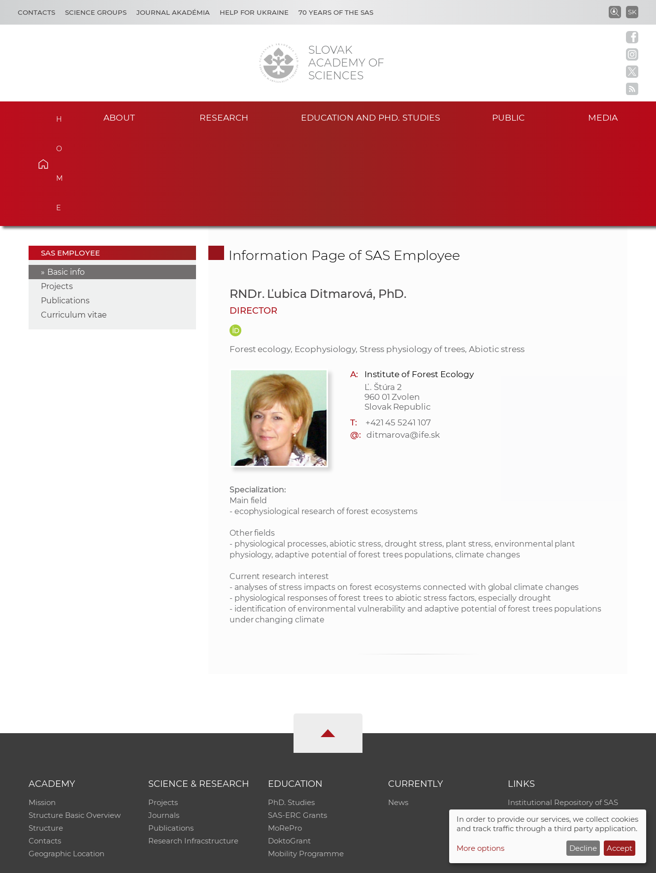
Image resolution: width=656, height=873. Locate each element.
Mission (42, 710)
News (398, 710)
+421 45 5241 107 (398, 330)
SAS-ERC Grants (297, 723)
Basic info (66, 180)
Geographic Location (66, 762)
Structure (46, 736)
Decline (583, 848)
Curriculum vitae (74, 223)
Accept (619, 848)
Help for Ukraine (254, 12)
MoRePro (285, 736)
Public (508, 117)
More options (480, 848)
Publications (65, 209)
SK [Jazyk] (632, 12)
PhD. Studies (291, 710)
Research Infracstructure (193, 749)
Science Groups (96, 12)
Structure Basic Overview (75, 723)
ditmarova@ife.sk (403, 343)
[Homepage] (278, 63)
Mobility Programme (306, 762)
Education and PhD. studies (370, 117)
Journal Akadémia (173, 12)
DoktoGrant (289, 749)
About (119, 117)
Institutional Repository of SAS (563, 710)
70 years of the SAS (335, 12)
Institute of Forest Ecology (419, 282)
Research (223, 117)
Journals (163, 723)
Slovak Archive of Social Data (560, 723)
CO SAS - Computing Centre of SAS (162, 861)
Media (603, 117)
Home (57, 116)
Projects (57, 194)
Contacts (36, 12)
